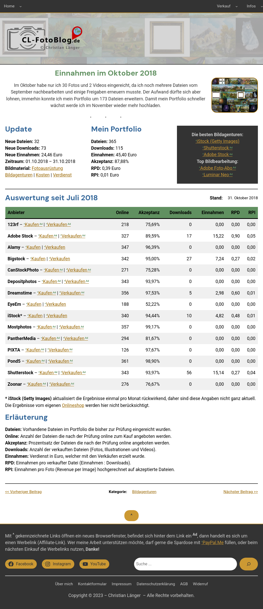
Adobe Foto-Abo (216, 168)
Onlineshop (73, 405)
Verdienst (62, 175)
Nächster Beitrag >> (240, 491)
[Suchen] (249, 564)
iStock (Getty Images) (218, 141)
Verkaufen (57, 224)
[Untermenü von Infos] (262, 6)
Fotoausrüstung (47, 168)
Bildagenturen (18, 175)
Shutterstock (216, 147)
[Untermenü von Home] (20, 6)
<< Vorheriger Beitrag (23, 491)
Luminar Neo (216, 174)
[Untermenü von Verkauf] (236, 6)
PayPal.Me (213, 542)
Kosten (43, 175)
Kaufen (32, 224)
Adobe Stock (216, 154)
